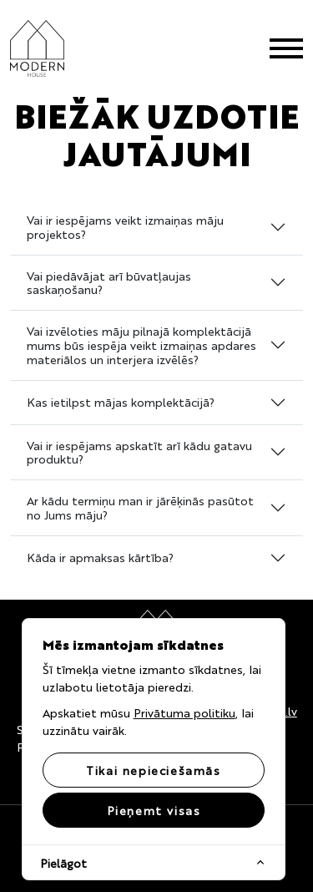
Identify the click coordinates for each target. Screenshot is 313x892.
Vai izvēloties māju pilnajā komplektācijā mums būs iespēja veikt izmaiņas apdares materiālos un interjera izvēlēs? (141, 345)
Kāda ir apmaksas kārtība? (100, 557)
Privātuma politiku (184, 712)
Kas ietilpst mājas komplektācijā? (121, 401)
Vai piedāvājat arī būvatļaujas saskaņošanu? (109, 282)
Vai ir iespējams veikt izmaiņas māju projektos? (125, 226)
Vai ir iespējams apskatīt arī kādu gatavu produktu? (139, 452)
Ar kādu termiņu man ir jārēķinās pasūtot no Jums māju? (140, 507)
